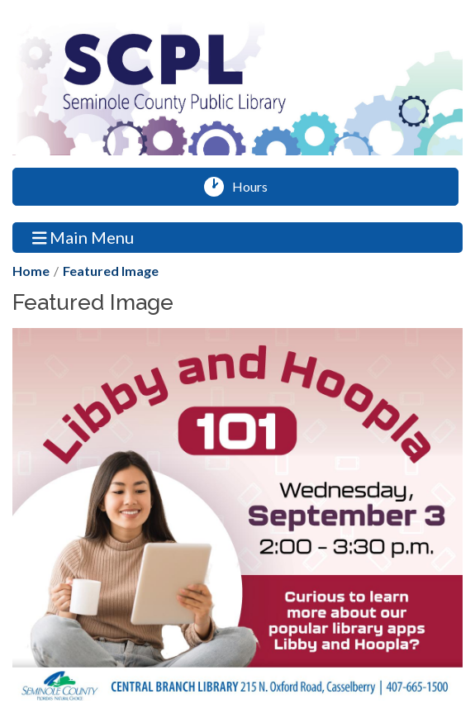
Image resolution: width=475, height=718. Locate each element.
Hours (255, 187)
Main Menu (83, 236)
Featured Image (111, 270)
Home (31, 270)
